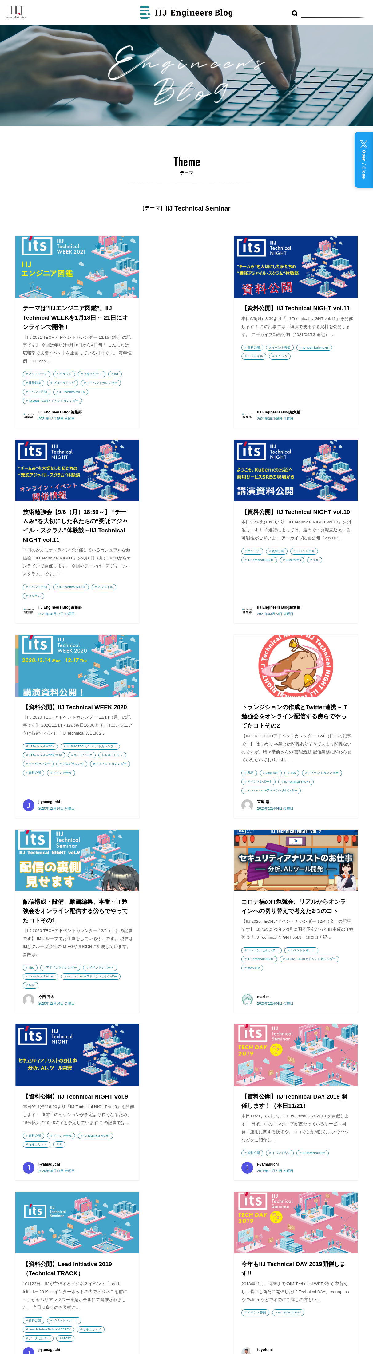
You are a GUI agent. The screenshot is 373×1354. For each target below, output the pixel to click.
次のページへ (211, 1068)
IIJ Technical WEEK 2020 (163, 595)
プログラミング (80, 383)
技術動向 (51, 383)
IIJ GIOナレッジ (130, 1256)
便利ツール (324, 1163)
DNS (275, 1163)
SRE (97, 586)
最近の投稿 (183, 1153)
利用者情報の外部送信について (205, 1217)
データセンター (188, 604)
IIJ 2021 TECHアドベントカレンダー (54, 409)
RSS (182, 1231)
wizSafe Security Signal (130, 1160)
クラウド (65, 374)
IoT (31, 383)
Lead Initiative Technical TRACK (168, 1002)
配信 (268, 595)
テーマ (178, 1186)
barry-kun (289, 595)
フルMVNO (331, 1202)
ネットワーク (38, 374)
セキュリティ (93, 374)
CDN (284, 1174)
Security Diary (130, 1190)
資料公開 (153, 365)
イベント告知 (81, 392)
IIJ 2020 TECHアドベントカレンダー (172, 586)
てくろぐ (130, 1306)
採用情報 (29, 1241)
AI (297, 799)
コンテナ (35, 577)
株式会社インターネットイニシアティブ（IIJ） (50, 1162)
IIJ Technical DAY (95, 985)
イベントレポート (320, 604)
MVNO (185, 1011)
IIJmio (50, 1192)
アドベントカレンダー (44, 392)
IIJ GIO (50, 1221)
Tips (310, 595)
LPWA (264, 1174)
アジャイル (154, 373)
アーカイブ (183, 1169)
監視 (303, 1202)
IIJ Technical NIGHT (215, 365)
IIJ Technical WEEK (41, 400)
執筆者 (178, 1201)
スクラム (180, 373)
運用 (307, 1187)
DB (344, 1202)
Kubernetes (74, 586)
